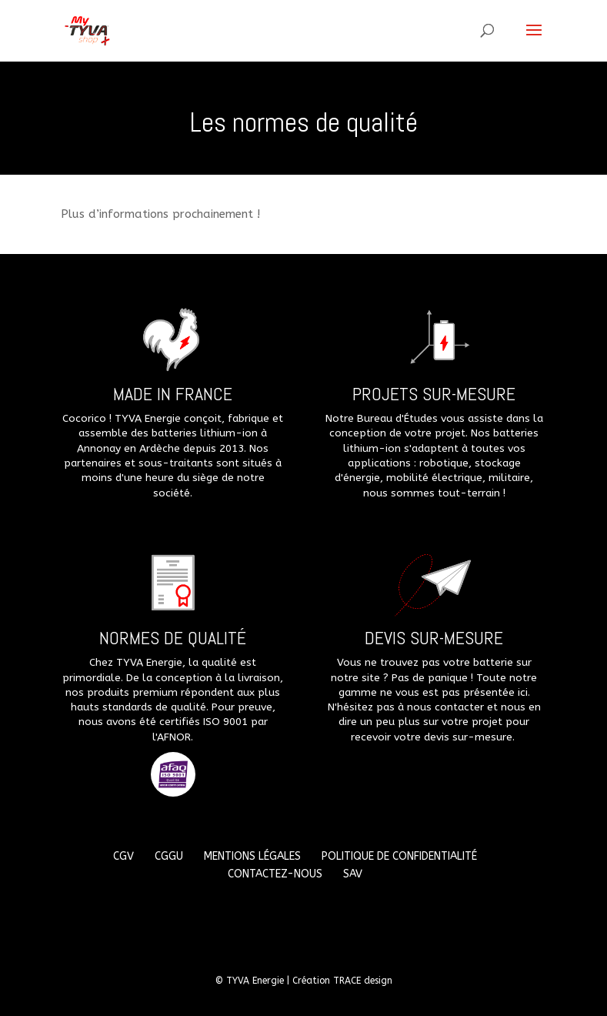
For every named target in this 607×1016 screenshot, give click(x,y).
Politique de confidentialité (399, 856)
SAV (352, 874)
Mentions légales (252, 856)
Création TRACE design (342, 980)
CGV (123, 856)
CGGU (169, 856)
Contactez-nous (275, 874)
